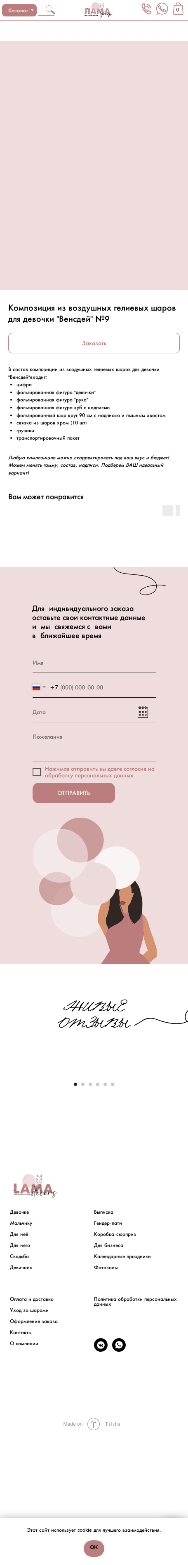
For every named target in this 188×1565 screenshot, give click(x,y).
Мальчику (21, 1349)
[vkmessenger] (101, 1476)
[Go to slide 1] (75, 1211)
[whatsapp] (119, 1476)
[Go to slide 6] (112, 1211)
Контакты (21, 1459)
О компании (24, 1470)
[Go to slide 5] (105, 1211)
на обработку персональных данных (100, 772)
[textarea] (94, 743)
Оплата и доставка (32, 1425)
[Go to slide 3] (90, 1211)
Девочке (19, 1338)
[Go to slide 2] (83, 1211)
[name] (94, 662)
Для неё (19, 1360)
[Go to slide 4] (97, 1211)
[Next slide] (181, 1135)
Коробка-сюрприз (115, 1360)
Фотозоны (106, 1394)
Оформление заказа (34, 1447)
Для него (20, 1371)
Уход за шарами (29, 1436)
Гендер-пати (108, 1349)
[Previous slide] (7, 1135)
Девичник (21, 1394)
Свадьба (19, 1383)
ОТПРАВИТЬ (73, 793)
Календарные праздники (122, 1383)
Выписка (103, 1338)
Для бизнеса (108, 1371)
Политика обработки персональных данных (135, 1428)
